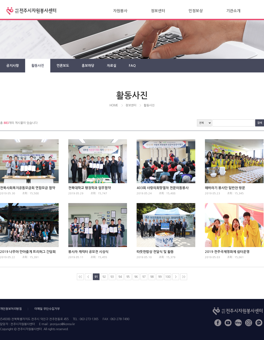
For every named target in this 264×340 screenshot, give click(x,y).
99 (160, 276)
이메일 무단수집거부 (47, 308)
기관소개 (233, 11)
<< (80, 276)
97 (144, 276)
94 (120, 276)
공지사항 (12, 65)
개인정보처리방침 (11, 308)
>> (183, 276)
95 (128, 276)
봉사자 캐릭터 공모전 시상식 (88, 251)
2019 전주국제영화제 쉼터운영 (227, 251)
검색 (259, 123)
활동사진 (37, 65)
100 (167, 276)
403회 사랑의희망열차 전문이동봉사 (163, 187)
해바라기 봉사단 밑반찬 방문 (225, 187)
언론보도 (63, 65)
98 (152, 276)
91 (96, 276)
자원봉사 (120, 11)
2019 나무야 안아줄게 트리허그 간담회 (28, 251)
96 (136, 276)
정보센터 (158, 11)
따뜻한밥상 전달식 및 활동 (155, 251)
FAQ (132, 65)
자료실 (111, 65)
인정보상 (196, 11)
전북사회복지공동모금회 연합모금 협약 (27, 187)
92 (104, 276)
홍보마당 (88, 65)
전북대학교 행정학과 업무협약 (89, 187)
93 (112, 276)
